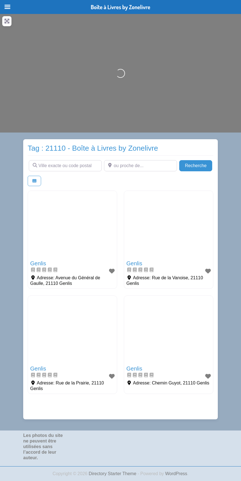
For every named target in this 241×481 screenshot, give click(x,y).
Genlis (38, 263)
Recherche (198, 165)
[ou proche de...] (140, 165)
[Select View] (34, 181)
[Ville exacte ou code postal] (65, 165)
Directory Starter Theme (113, 473)
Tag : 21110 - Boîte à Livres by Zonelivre (93, 148)
